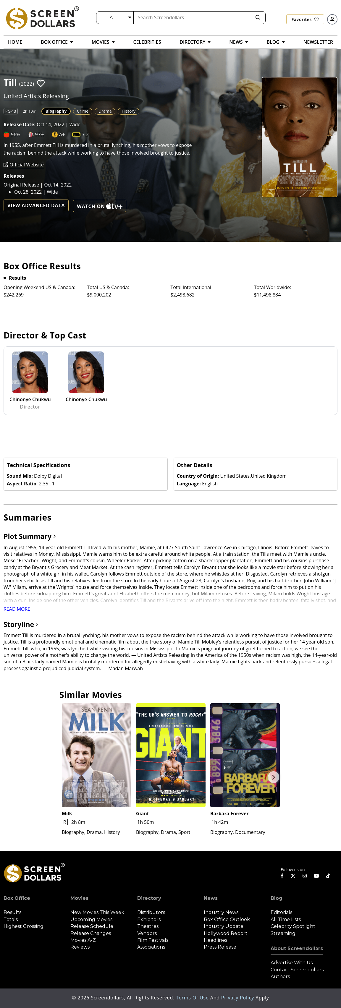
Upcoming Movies (91, 919)
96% (15, 134)
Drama (104, 111)
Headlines (215, 940)
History (128, 111)
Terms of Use (193, 997)
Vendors (147, 933)
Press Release (220, 947)
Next (273, 777)
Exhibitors (149, 919)
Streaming (283, 933)
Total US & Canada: (108, 287)
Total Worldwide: (272, 287)
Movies (79, 898)
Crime (82, 111)
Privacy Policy (238, 997)
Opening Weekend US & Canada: (39, 287)
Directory (149, 898)
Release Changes (90, 933)
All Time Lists (286, 919)
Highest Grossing (23, 926)
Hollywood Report (226, 933)
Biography (56, 111)
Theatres (148, 926)
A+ (62, 134)
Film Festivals (152, 940)
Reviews (80, 947)
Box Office (17, 898)
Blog (276, 898)
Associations (151, 947)
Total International (191, 287)
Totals (11, 919)
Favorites (305, 19)
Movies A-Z (83, 940)
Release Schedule (91, 926)
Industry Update (223, 926)
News (211, 898)
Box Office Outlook (227, 919)
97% (40, 134)
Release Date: (19, 124)
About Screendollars (297, 948)
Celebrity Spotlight (293, 926)
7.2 (85, 134)
